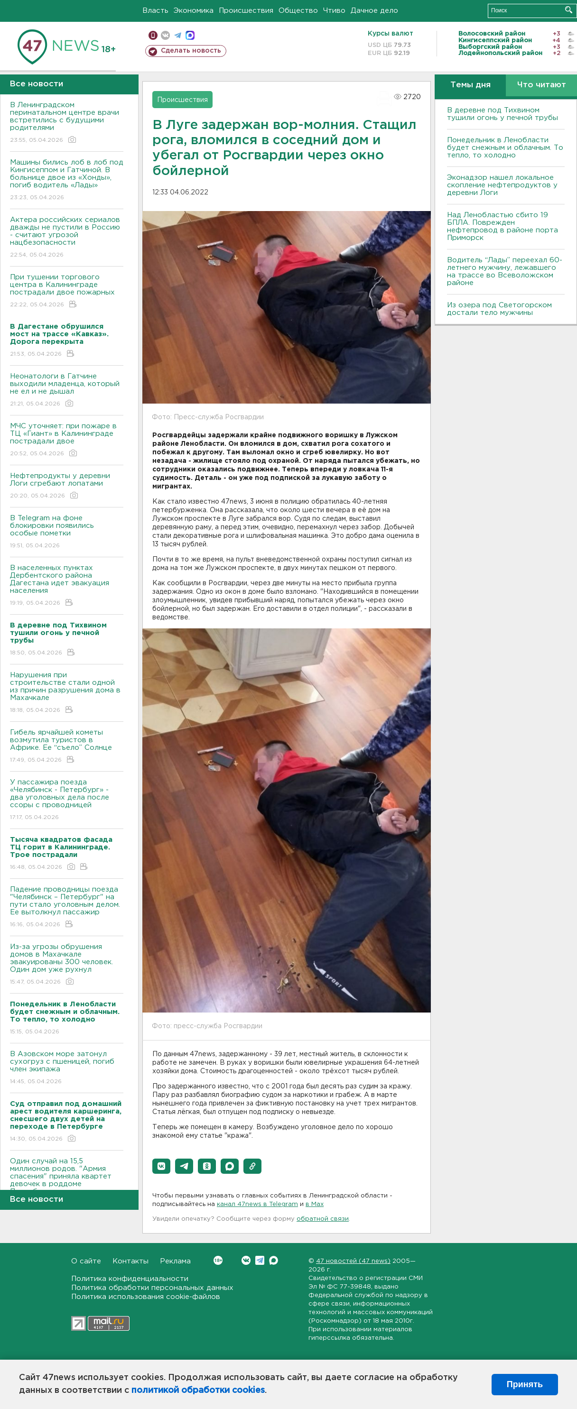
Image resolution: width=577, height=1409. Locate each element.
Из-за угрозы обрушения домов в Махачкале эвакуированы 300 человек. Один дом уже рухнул (66, 965)
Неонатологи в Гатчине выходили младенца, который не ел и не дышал (66, 390)
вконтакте (165, 35)
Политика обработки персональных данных (152, 1288)
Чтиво (334, 11)
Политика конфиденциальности (129, 1279)
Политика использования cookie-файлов (145, 1297)
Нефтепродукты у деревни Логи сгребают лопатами (66, 486)
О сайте (86, 1261)
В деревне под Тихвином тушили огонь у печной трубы (502, 114)
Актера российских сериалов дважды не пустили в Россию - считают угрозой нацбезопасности (66, 238)
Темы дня (470, 85)
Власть (155, 11)
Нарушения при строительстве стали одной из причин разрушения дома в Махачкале (66, 693)
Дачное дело (374, 11)
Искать (568, 9)
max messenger (190, 35)
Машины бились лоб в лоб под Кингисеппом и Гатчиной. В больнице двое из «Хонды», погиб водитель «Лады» (66, 180)
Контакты (130, 1261)
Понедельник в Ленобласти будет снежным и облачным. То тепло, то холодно (505, 147)
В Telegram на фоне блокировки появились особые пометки (66, 532)
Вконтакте (218, 1260)
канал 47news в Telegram (257, 1204)
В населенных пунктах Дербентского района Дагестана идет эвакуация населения (66, 586)
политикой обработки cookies (198, 1390)
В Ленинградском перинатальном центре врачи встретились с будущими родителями (66, 123)
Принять (525, 1384)
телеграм (177, 35)
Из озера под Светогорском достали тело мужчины (499, 309)
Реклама (175, 1261)
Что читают (541, 85)
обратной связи (323, 1219)
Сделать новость (191, 51)
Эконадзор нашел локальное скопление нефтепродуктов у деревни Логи (502, 185)
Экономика (194, 11)
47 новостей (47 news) (353, 1261)
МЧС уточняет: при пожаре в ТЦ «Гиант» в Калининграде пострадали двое (66, 440)
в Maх (315, 1204)
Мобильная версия (153, 35)
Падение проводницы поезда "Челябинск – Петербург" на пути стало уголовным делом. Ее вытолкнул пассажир (66, 907)
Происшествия (246, 11)
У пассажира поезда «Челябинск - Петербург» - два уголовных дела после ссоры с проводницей (66, 800)
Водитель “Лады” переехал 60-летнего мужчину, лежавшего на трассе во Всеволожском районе (504, 271)
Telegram (259, 1260)
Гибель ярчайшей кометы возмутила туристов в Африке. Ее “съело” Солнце (66, 746)
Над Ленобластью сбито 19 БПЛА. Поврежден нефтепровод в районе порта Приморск (502, 226)
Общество (298, 11)
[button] (161, 1166)
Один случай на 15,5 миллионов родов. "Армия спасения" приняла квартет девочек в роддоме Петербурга (66, 1183)
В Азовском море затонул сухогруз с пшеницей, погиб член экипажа (66, 1068)
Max (273, 1260)
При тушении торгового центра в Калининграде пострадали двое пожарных (66, 291)
